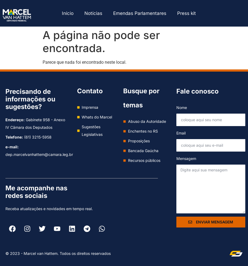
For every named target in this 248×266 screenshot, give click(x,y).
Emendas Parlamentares (139, 13)
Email (181, 133)
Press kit (186, 13)
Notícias (93, 13)
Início (68, 13)
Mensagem (186, 158)
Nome (181, 107)
